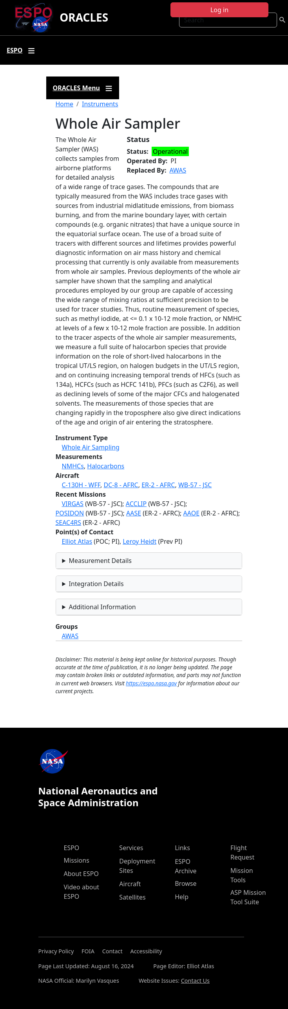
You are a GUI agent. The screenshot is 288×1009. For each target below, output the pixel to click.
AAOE (191, 513)
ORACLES (84, 17)
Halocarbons (105, 466)
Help (181, 896)
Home (65, 104)
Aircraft (130, 884)
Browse (185, 883)
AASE (133, 513)
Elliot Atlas (77, 541)
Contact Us (195, 980)
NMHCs (73, 466)
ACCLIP (136, 503)
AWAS (177, 170)
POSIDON (70, 513)
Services (131, 847)
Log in (219, 9)
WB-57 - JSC (195, 485)
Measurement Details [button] (100, 560)
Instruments (100, 104)
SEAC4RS (69, 522)
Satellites (132, 897)
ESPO (72, 847)
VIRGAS (73, 503)
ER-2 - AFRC (158, 485)
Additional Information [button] (102, 607)
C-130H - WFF (81, 485)
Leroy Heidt (139, 541)
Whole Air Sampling (91, 447)
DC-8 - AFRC (121, 485)
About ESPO (81, 873)
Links (182, 847)
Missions (76, 860)
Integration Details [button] (96, 583)
